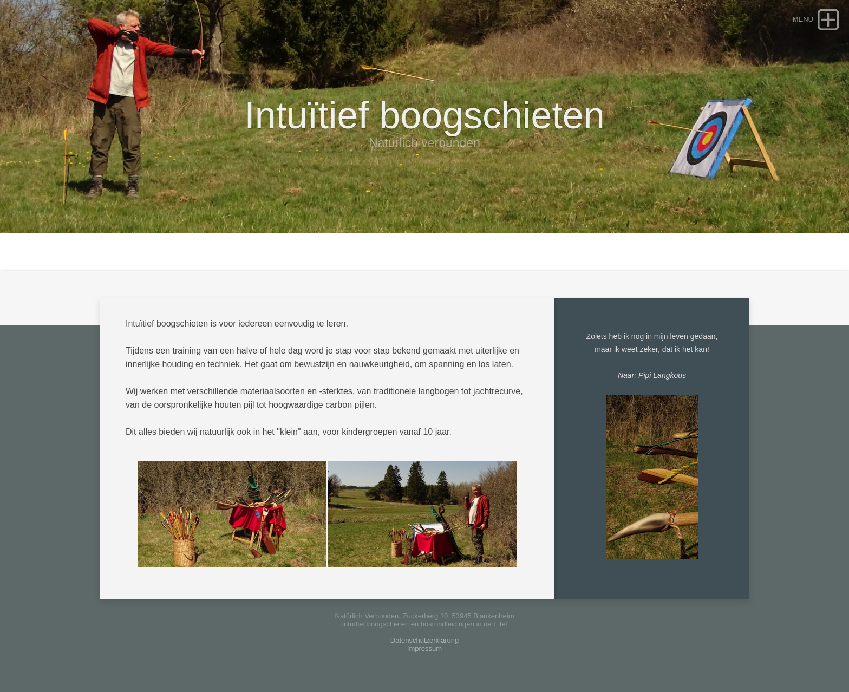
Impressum (424, 648)
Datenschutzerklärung (424, 640)
